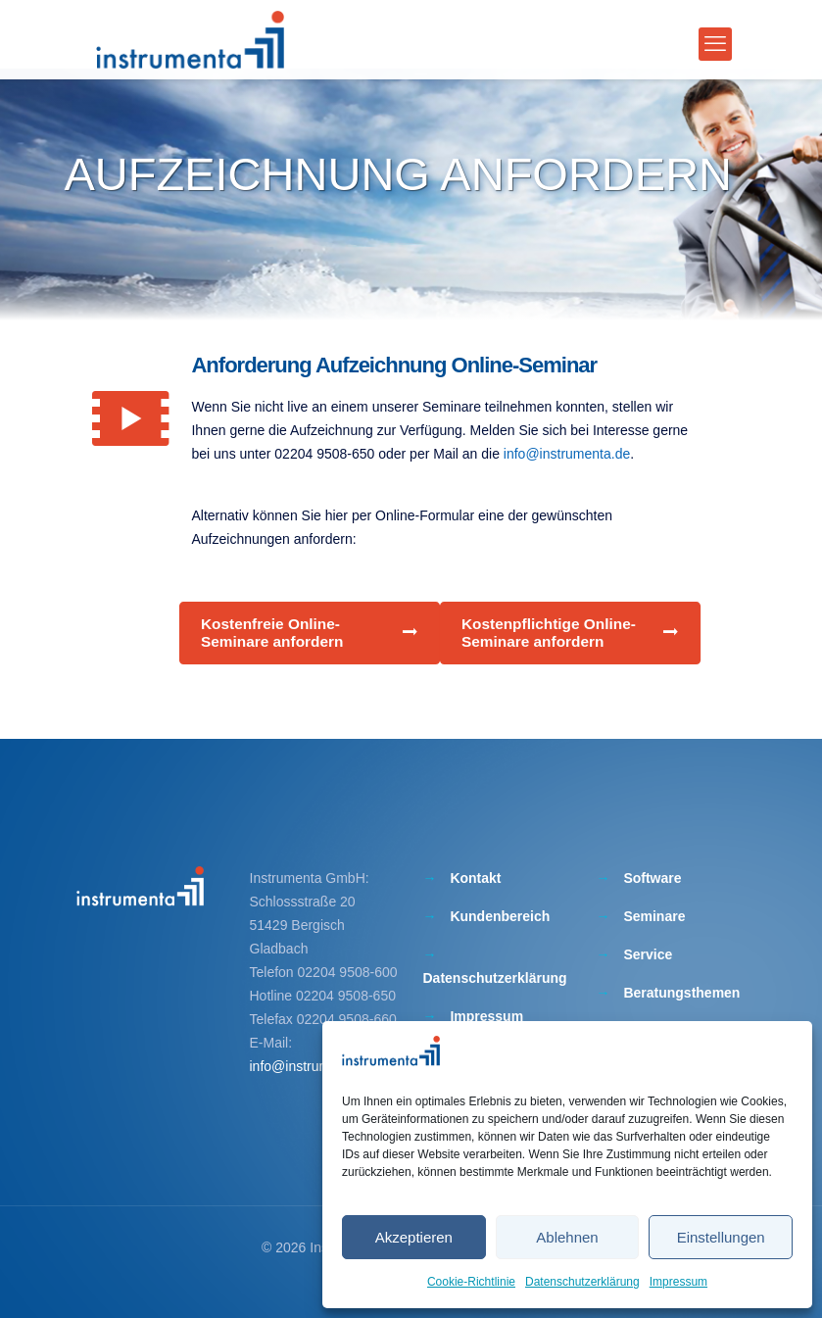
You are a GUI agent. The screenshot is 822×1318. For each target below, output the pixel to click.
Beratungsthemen (681, 993)
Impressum (678, 1282)
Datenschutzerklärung (582, 1282)
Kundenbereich (500, 916)
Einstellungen (721, 1237)
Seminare (654, 916)
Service (647, 954)
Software (652, 878)
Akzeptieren (414, 1237)
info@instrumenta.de (567, 454)
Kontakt (475, 878)
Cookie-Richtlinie (471, 1282)
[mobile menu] (715, 44)
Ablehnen (567, 1237)
